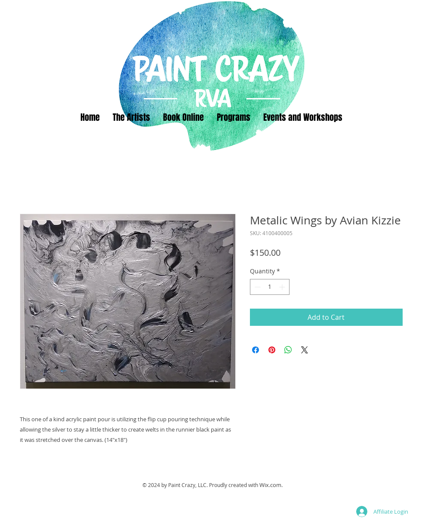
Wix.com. (271, 485)
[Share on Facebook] (255, 350)
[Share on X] (304, 350)
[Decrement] (256, 286)
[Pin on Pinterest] (272, 350)
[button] (233, 117)
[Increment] (282, 286)
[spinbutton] (269, 286)
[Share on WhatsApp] (288, 350)
